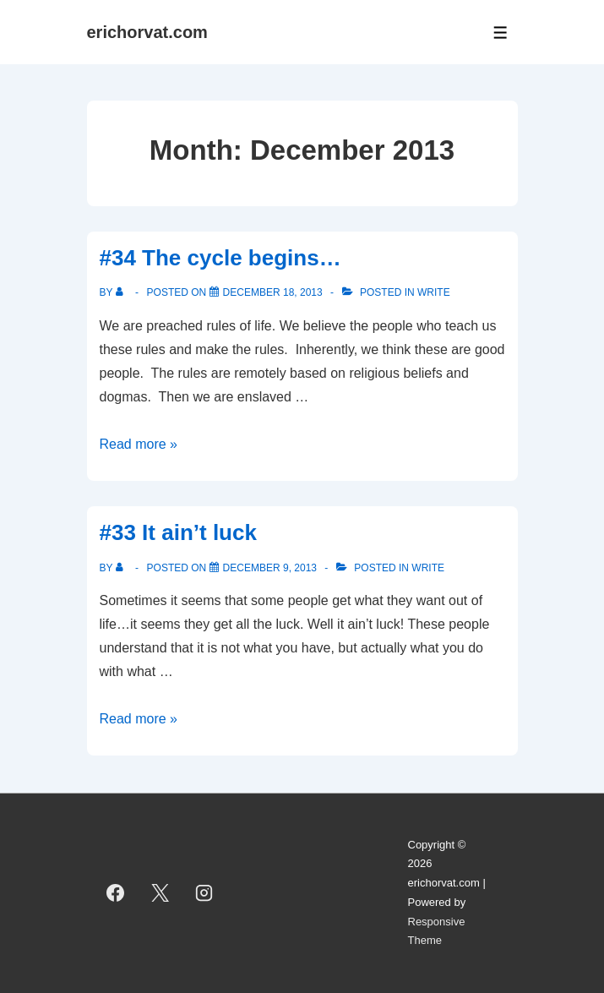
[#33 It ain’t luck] (270, 568)
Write (433, 292)
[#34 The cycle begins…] (273, 292)
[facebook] (116, 893)
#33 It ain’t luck (178, 532)
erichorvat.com (147, 32)
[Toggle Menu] (500, 32)
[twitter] (160, 893)
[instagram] (204, 893)
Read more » (139, 444)
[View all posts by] (123, 292)
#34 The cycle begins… (220, 257)
